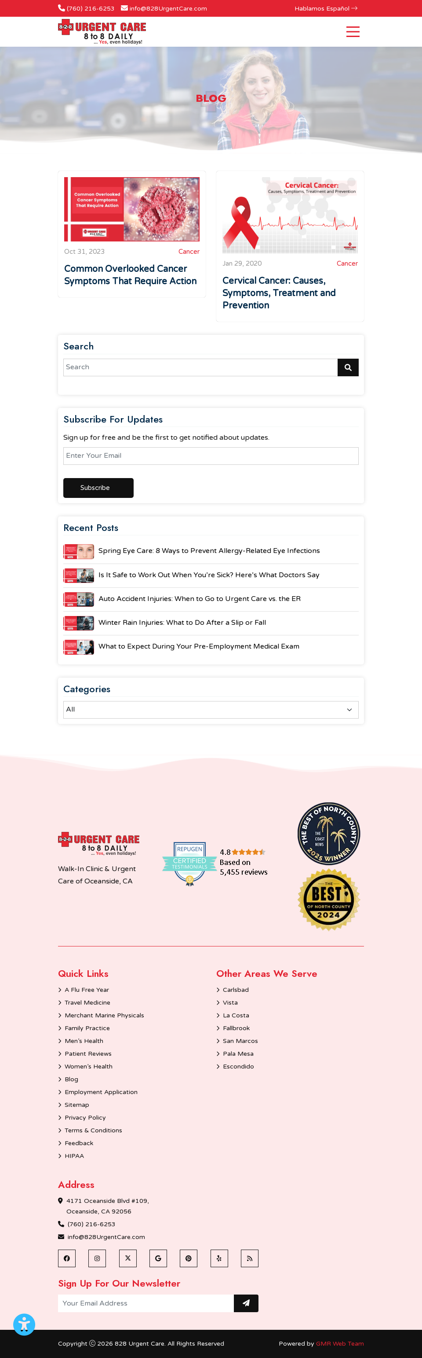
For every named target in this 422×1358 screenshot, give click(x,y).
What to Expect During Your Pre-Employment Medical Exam (198, 646)
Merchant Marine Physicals (104, 1015)
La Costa (236, 1015)
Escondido (238, 1066)
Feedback (79, 1143)
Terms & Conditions (93, 1130)
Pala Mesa (238, 1053)
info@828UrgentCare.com (168, 8)
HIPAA (74, 1156)
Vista (230, 1002)
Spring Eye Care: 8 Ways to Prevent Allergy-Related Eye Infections (209, 550)
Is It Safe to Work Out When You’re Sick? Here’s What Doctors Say (209, 575)
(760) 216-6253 (91, 8)
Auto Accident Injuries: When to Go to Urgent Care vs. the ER (199, 598)
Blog (71, 1079)
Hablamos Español (326, 8)
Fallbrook (236, 1028)
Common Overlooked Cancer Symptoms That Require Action (130, 275)
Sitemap (77, 1105)
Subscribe (95, 488)
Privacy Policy (85, 1117)
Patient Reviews (88, 1053)
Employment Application (101, 1092)
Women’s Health (89, 1066)
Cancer (189, 251)
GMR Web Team (340, 1343)
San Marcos (240, 1041)
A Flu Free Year (87, 990)
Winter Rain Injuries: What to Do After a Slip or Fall (182, 622)
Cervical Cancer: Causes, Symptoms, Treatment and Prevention (279, 293)
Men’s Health (84, 1041)
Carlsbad (236, 990)
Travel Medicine (87, 1002)
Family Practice (87, 1028)
